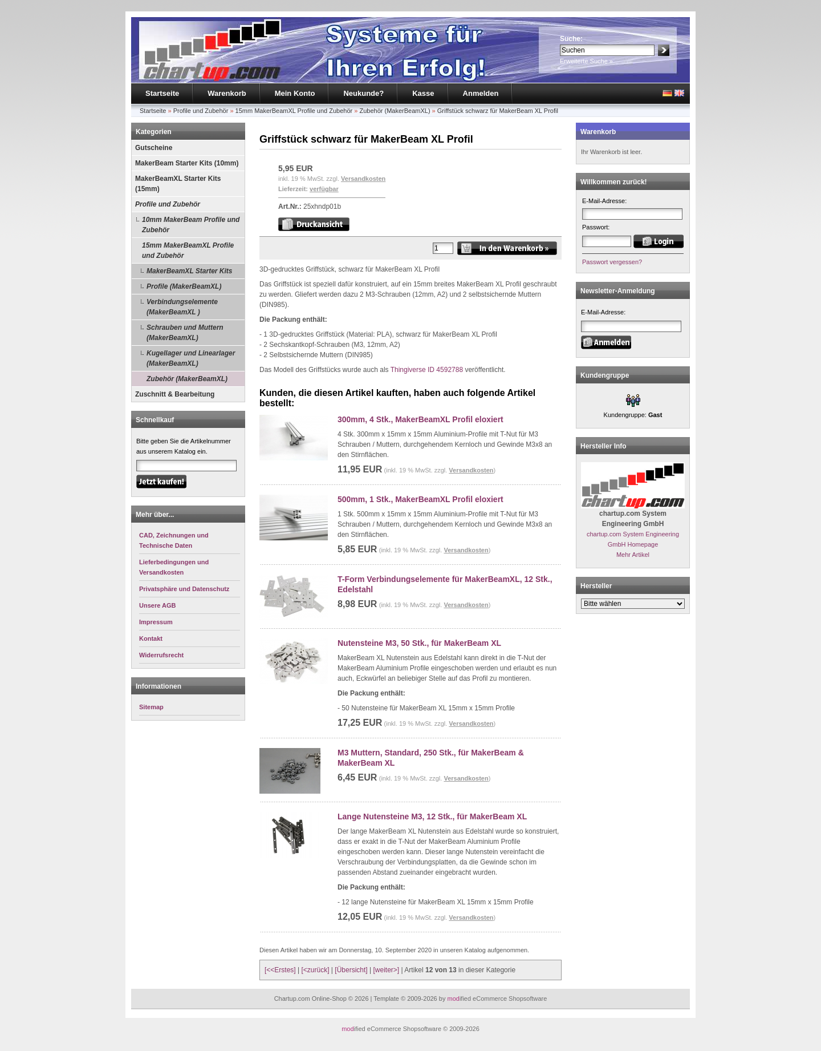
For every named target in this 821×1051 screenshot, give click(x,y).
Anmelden (481, 93)
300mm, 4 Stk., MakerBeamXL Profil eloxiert (420, 419)
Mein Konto (295, 93)
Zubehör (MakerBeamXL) (394, 110)
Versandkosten (363, 178)
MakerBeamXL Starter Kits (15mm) (178, 184)
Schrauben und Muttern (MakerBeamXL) (185, 333)
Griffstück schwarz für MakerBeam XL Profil (497, 110)
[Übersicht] (351, 970)
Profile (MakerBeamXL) (184, 286)
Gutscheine (153, 148)
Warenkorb (227, 93)
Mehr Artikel (632, 554)
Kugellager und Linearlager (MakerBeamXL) (191, 358)
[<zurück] (316, 970)
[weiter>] (386, 970)
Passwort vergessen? (612, 261)
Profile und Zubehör (201, 110)
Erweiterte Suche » (586, 61)
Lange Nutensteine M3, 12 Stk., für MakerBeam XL (432, 816)
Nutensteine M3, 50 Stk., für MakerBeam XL (419, 643)
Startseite (162, 93)
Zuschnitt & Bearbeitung (174, 394)
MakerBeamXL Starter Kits (190, 271)
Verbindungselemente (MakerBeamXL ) (182, 307)
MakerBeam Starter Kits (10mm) (186, 163)
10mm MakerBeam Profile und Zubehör (190, 225)
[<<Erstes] (280, 970)
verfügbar (324, 188)
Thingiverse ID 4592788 (427, 370)
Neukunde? (363, 93)
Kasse (423, 93)
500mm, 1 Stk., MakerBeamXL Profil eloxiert (420, 499)
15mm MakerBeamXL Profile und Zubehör (294, 110)
